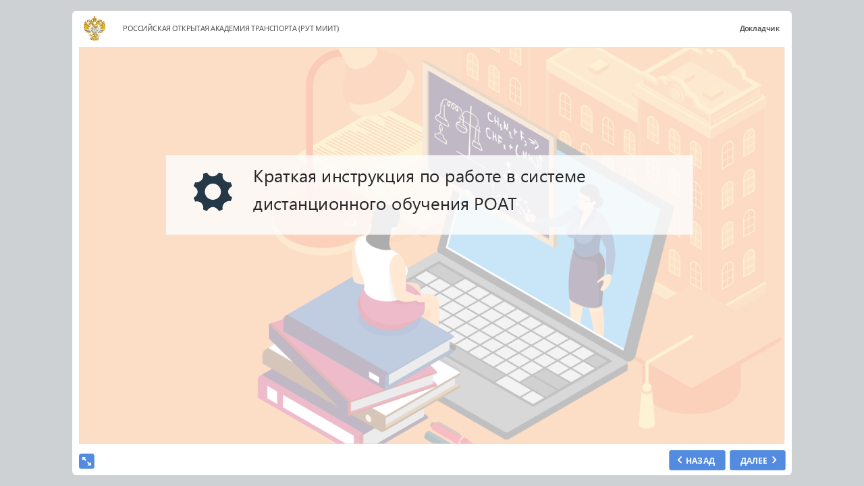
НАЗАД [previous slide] (700, 459)
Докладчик (759, 29)
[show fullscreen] (86, 461)
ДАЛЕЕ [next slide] (753, 459)
